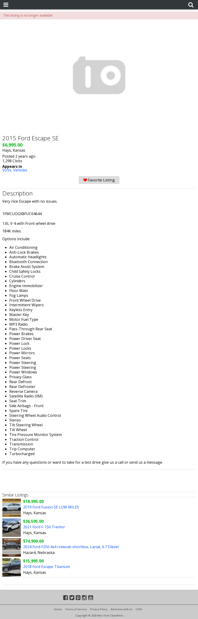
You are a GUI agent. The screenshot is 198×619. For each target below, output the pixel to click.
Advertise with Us (121, 609)
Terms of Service (76, 609)
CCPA (138, 609)
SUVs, (7, 170)
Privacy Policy (98, 609)
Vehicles (20, 170)
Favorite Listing (99, 180)
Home (58, 609)
